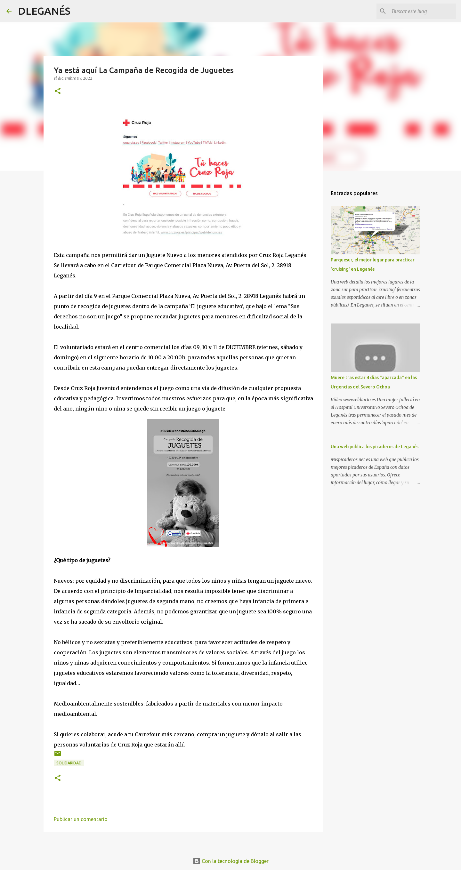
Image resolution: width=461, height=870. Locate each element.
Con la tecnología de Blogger (231, 861)
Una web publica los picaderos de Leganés (374, 446)
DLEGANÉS (44, 11)
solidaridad (69, 763)
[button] (57, 91)
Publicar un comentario (81, 819)
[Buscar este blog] (422, 11)
